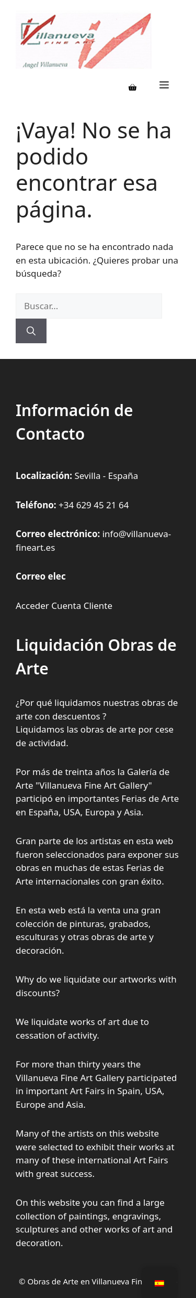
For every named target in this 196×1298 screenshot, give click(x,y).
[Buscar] (31, 331)
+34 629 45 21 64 (94, 505)
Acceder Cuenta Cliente (64, 605)
